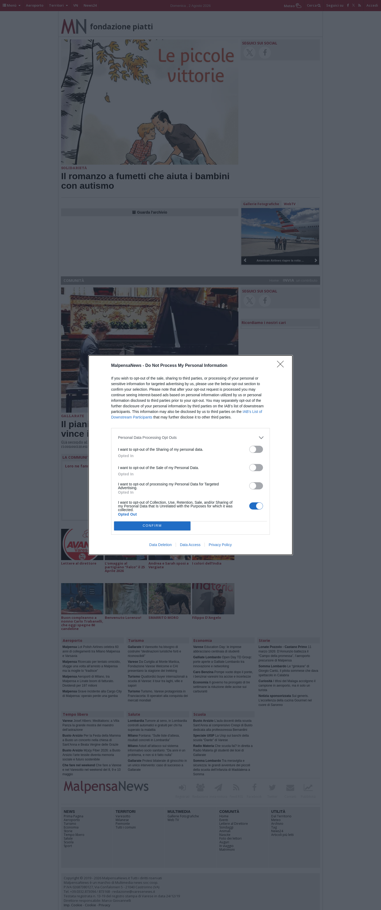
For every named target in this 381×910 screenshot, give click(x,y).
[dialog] (190, 455)
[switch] (256, 449)
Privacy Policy (220, 545)
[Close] (282, 366)
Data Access (190, 545)
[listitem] (190, 437)
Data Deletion (160, 545)
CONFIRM (152, 526)
